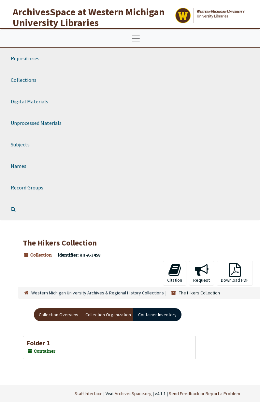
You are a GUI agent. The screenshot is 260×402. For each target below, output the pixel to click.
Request (201, 273)
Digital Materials (29, 101)
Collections (23, 80)
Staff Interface (89, 393)
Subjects (20, 144)
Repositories (25, 58)
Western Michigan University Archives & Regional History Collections (97, 293)
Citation (174, 273)
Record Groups (27, 187)
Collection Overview (58, 315)
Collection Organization (108, 315)
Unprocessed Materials (36, 123)
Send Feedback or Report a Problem (204, 393)
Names (18, 166)
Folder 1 (38, 343)
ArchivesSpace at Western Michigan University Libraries (89, 17)
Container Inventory (157, 315)
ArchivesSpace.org (133, 393)
